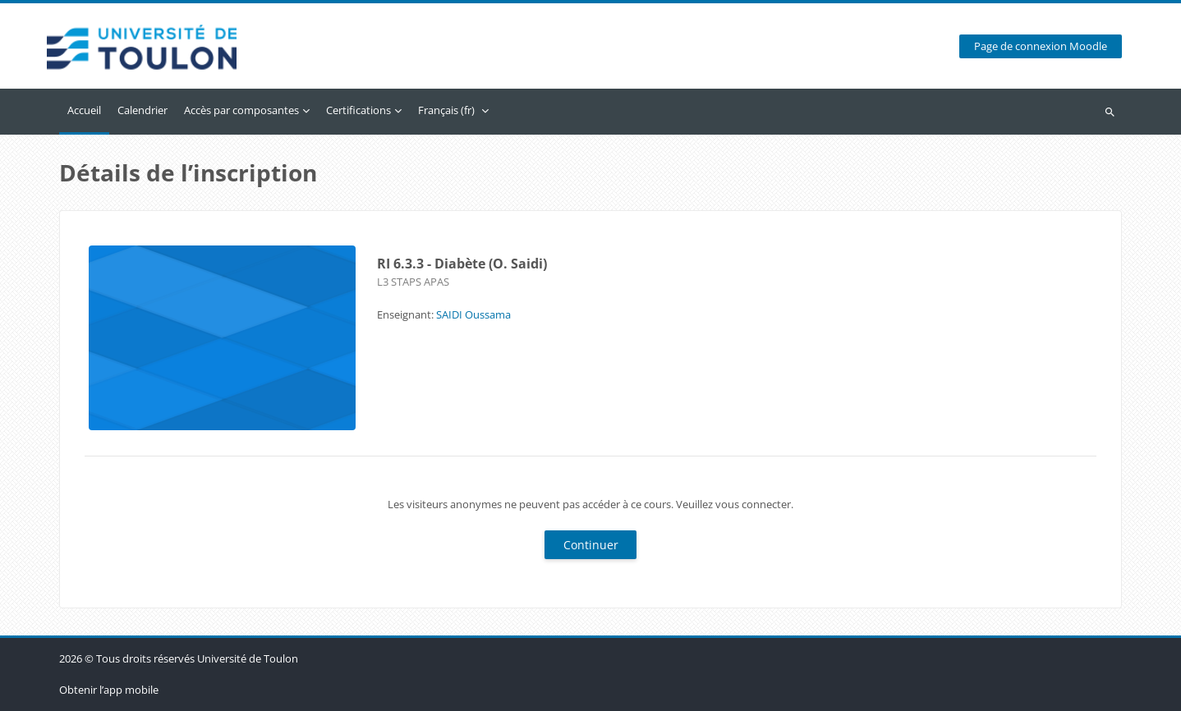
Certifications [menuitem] (358, 110)
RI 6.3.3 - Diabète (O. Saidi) (462, 264)
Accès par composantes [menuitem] (241, 110)
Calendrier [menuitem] (142, 110)
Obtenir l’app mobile (109, 689)
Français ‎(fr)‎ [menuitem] (446, 110)
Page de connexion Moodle (1040, 46)
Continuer (590, 545)
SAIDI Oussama (473, 314)
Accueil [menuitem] (84, 110)
